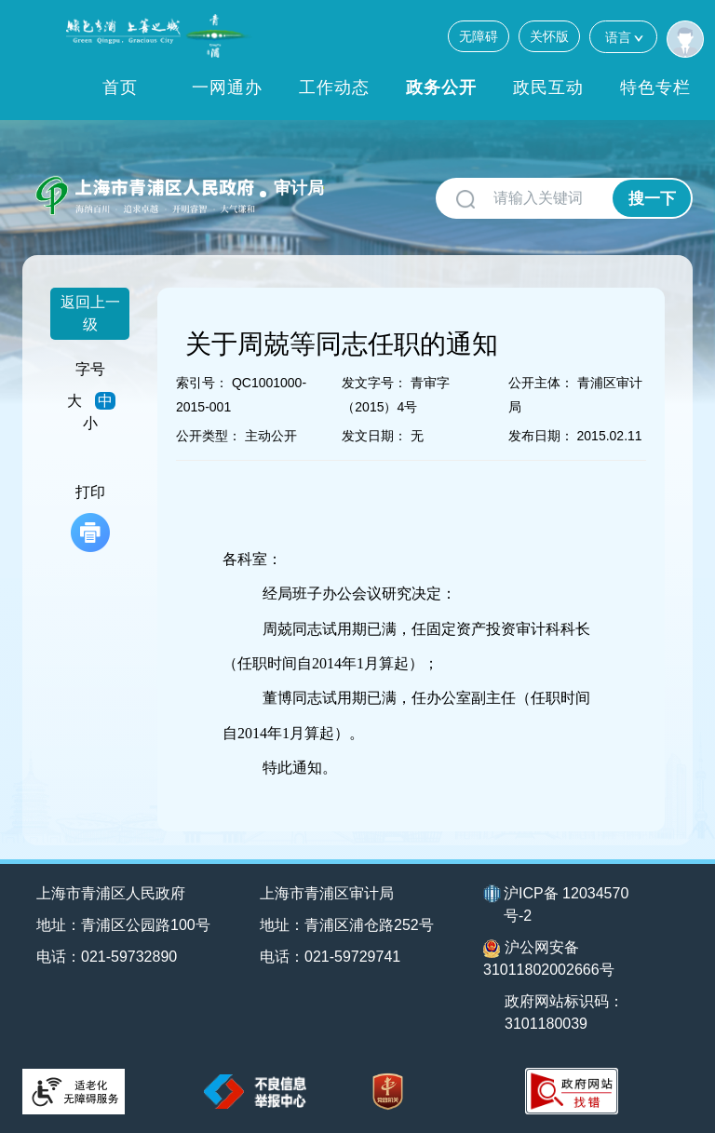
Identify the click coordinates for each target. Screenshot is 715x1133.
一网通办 (227, 87)
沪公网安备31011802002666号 (548, 958)
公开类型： (208, 435)
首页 (120, 87)
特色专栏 (655, 87)
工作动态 (334, 87)
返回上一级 (90, 313)
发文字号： (374, 382)
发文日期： (374, 435)
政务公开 (441, 87)
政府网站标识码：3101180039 (564, 1012)
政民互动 (548, 87)
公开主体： (540, 382)
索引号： (202, 382)
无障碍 (478, 36)
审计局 (299, 188)
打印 (90, 518)
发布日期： (540, 435)
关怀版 (549, 36)
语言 (623, 37)
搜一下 (652, 199)
